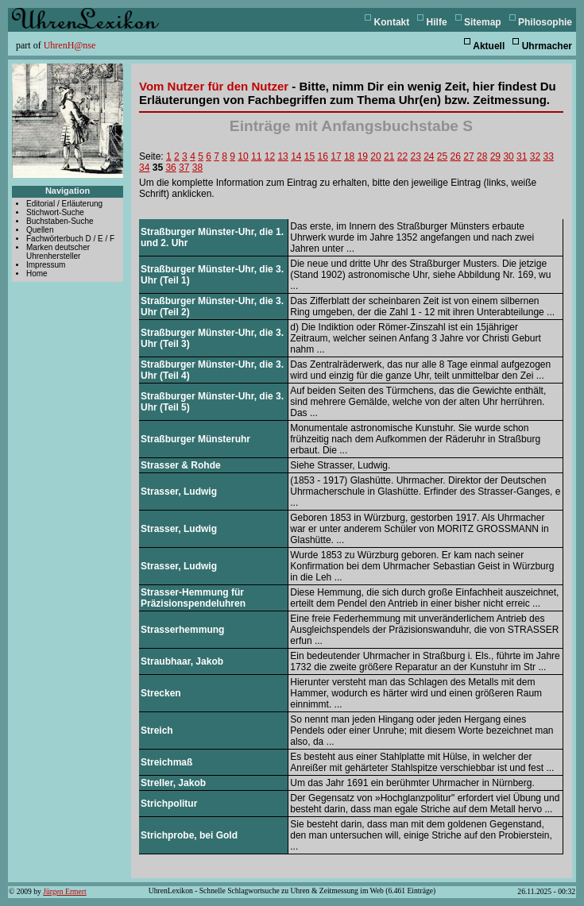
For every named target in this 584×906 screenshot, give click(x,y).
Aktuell (489, 46)
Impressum (45, 264)
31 (521, 156)
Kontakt (392, 22)
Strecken (161, 693)
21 (389, 156)
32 (535, 156)
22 (402, 156)
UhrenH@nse (70, 45)
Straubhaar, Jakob (182, 661)
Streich (157, 730)
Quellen (39, 230)
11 (256, 156)
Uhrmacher (547, 46)
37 (184, 167)
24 (428, 156)
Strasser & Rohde (181, 465)
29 (495, 156)
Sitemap (482, 22)
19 (363, 156)
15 (309, 156)
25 (442, 156)
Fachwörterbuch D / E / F (70, 238)
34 (144, 167)
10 (243, 156)
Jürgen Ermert (64, 891)
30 (508, 156)
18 (349, 156)
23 (415, 156)
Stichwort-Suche (55, 212)
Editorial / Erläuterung (64, 203)
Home (37, 273)
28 (482, 156)
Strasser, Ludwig (179, 491)
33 (548, 156)
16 (323, 156)
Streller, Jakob (173, 782)
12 (270, 156)
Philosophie (545, 22)
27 (468, 156)
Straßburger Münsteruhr (195, 439)
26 (456, 156)
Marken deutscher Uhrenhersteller (58, 251)
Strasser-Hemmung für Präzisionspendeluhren (193, 598)
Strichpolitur (169, 803)
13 (282, 156)
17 (336, 156)
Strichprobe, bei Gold (189, 835)
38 (197, 167)
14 (296, 156)
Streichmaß (166, 762)
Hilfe (437, 22)
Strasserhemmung (182, 629)
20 (375, 156)
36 (170, 167)
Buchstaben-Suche (60, 221)
